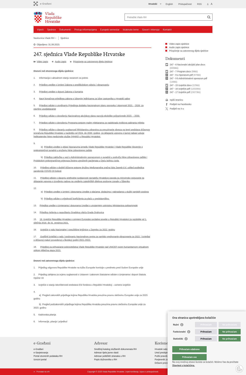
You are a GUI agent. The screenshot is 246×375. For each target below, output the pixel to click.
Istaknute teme (131, 29)
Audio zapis (60, 61)
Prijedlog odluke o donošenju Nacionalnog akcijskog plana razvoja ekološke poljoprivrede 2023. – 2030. (89, 116)
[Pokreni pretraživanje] (208, 17)
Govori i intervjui (150, 29)
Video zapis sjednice (179, 44)
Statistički (178, 345)
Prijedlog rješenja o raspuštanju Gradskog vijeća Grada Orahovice (72, 212)
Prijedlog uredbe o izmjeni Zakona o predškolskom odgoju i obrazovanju (74, 85)
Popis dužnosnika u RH (105, 359)
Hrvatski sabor (162, 349)
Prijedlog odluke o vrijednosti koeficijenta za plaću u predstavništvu (77, 198)
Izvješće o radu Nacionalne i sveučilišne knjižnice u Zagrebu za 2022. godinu (77, 229)
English (169, 4)
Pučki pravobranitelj (164, 356)
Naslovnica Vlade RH (44, 38)
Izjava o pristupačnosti (148, 372)
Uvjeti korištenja (132, 372)
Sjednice (51, 29)
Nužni (176, 331)
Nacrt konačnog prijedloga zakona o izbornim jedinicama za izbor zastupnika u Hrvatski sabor (84, 98)
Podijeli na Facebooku (178, 104)
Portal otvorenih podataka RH (48, 356)
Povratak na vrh (43, 372)
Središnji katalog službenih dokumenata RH (115, 349)
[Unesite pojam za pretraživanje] (165, 17)
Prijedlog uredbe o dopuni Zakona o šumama (61, 91)
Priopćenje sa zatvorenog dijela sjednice (92, 61)
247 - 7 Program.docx (180, 71)
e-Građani (38, 349)
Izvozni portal (40, 359)
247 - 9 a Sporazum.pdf (181, 75)
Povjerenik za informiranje (167, 359)
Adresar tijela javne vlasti (106, 352)
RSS (199, 4)
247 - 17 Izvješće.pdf (180, 92)
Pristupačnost (185, 4)
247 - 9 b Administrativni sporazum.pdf (188, 78)
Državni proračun (163, 363)
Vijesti (40, 29)
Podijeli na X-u (174, 108)
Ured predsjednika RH (165, 352)
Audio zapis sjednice (179, 47)
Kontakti (167, 29)
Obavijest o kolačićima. (183, 365)
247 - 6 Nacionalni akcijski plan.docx (187, 64)
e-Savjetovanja (41, 352)
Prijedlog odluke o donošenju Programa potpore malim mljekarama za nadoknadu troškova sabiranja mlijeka (91, 122)
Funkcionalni (179, 338)
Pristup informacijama (85, 29)
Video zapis (42, 61)
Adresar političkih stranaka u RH (110, 356)
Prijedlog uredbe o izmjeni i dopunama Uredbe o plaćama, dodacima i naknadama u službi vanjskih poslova (96, 191)
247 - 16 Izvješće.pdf (180, 88)
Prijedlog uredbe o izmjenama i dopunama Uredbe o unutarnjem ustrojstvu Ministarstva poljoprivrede (89, 205)
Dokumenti (65, 29)
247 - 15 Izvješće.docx (181, 85)
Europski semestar (109, 29)
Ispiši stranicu (174, 100)
